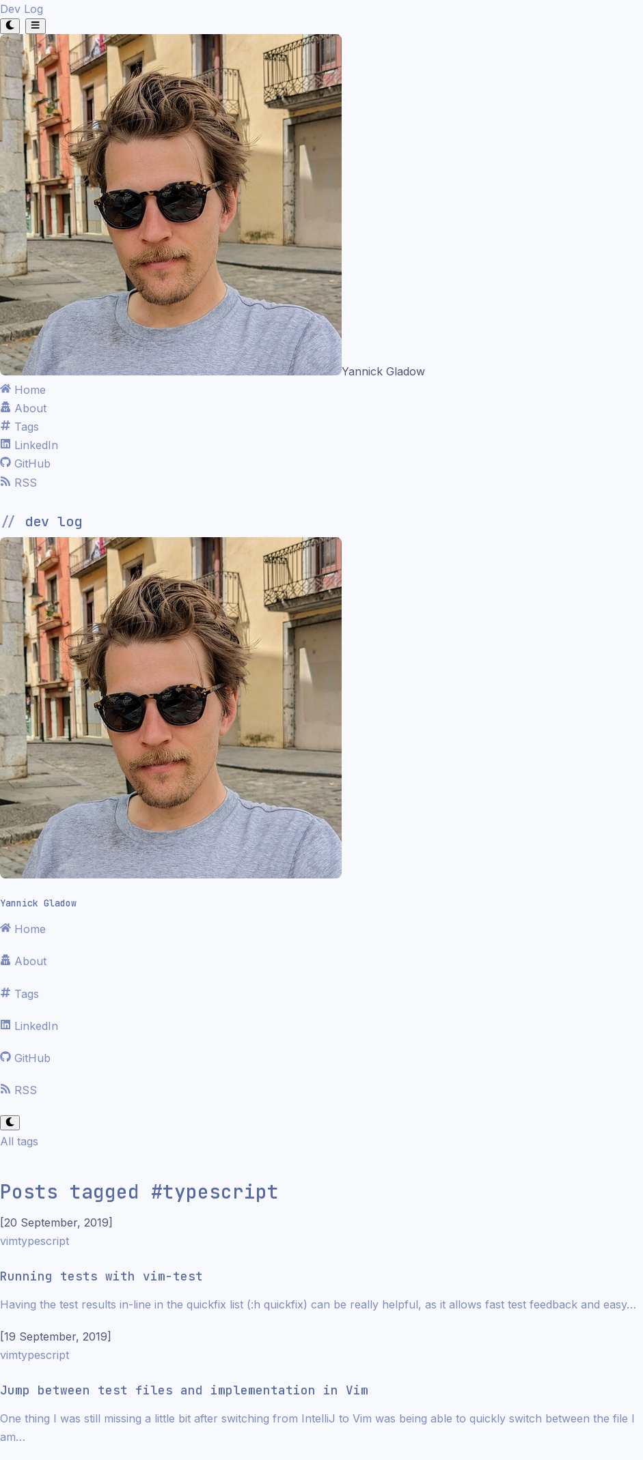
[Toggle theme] (10, 25)
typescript (43, 1241)
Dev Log (21, 9)
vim (9, 1241)
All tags (19, 1141)
